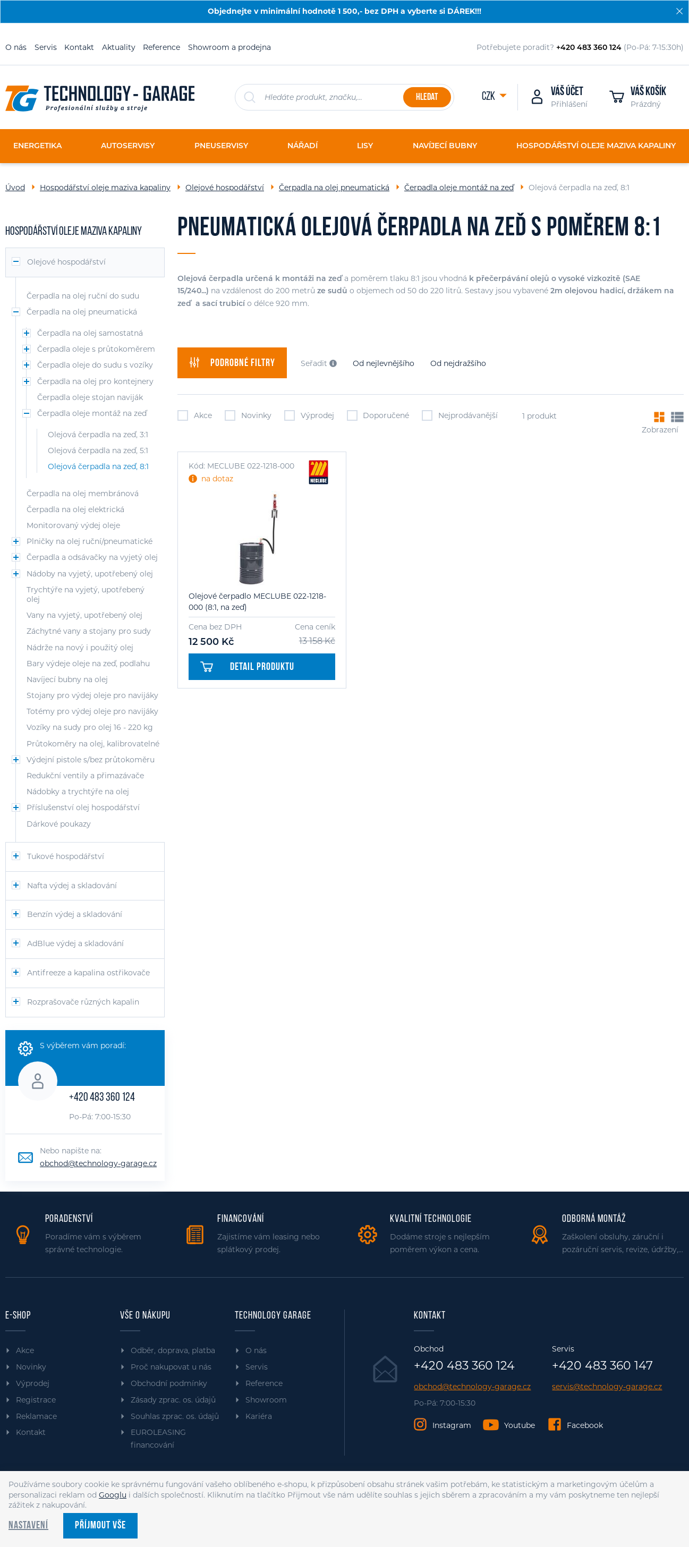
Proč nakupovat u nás (171, 1367)
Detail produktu (247, 667)
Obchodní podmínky (169, 1383)
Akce (194, 415)
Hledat (427, 97)
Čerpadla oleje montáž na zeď (459, 187)
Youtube (519, 1425)
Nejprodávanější (460, 415)
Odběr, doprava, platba (173, 1350)
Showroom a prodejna (229, 47)
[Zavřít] (679, 11)
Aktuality (118, 47)
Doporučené (378, 415)
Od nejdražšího (458, 363)
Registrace (36, 1400)
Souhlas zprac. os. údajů (175, 1416)
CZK (489, 97)
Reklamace (36, 1416)
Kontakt (79, 47)
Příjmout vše (100, 1525)
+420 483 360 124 (102, 1098)
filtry (232, 363)
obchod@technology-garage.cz (98, 1163)
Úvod (15, 187)
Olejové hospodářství (224, 187)
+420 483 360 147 (602, 1366)
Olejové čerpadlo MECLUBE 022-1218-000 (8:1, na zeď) (257, 601)
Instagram (451, 1425)
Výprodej (309, 415)
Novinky (248, 415)
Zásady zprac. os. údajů (173, 1400)
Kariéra (258, 1416)
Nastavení (28, 1525)
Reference (161, 47)
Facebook (585, 1425)
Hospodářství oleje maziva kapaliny (105, 187)
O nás (16, 47)
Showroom (266, 1400)
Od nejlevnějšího (383, 363)
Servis (46, 47)
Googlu (112, 1495)
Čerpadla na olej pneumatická (334, 187)
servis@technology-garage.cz (607, 1387)
